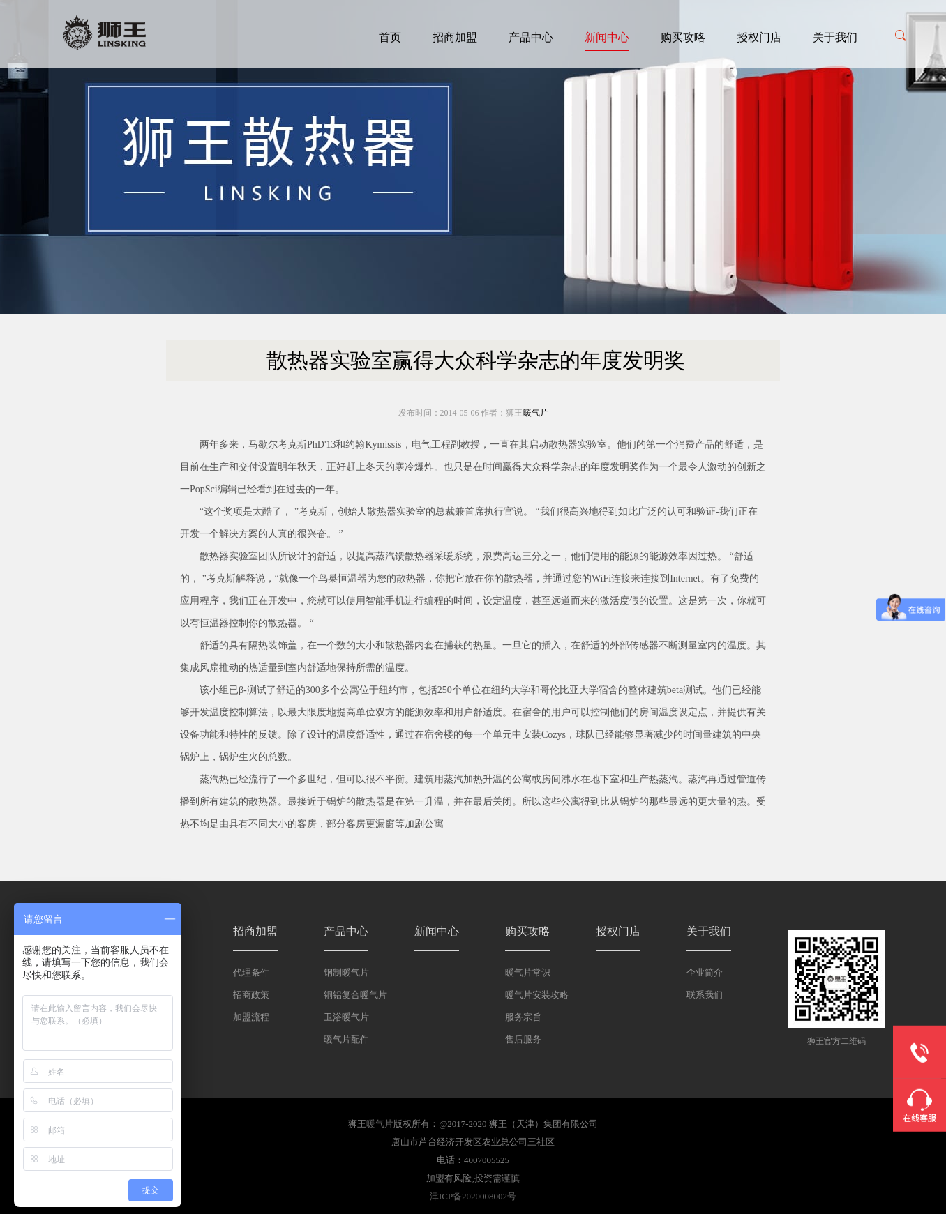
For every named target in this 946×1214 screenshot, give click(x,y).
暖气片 (535, 413)
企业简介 (704, 972)
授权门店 (759, 37)
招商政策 (251, 994)
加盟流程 (251, 1017)
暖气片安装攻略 (537, 994)
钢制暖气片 (346, 972)
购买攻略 (683, 37)
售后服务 (523, 1039)
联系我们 (704, 994)
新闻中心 (607, 37)
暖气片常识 (527, 972)
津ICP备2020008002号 (473, 1196)
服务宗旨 (523, 1017)
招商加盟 (455, 37)
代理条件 (251, 972)
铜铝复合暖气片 (355, 994)
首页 (390, 37)
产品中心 (531, 37)
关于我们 (835, 37)
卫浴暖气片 (346, 1017)
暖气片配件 (346, 1039)
